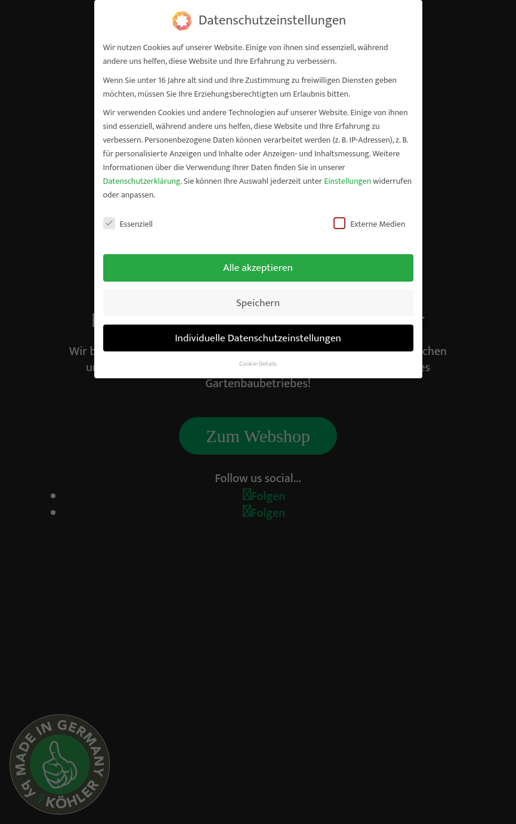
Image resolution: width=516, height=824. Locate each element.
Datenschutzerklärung (142, 181)
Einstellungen (347, 181)
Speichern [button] (258, 302)
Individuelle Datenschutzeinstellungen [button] (258, 338)
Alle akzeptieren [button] (258, 267)
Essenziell (128, 224)
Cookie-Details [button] (258, 364)
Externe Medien (369, 224)
